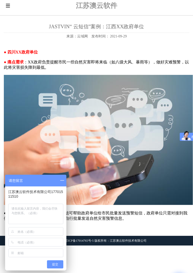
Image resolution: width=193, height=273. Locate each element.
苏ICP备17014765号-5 (79, 240)
